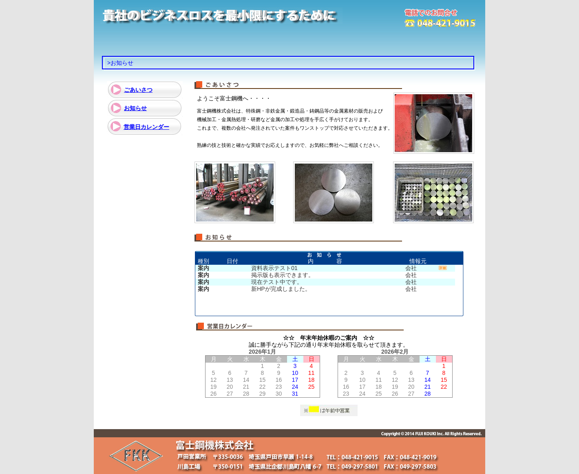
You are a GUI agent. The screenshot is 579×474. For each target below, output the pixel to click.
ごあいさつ (138, 89)
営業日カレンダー (146, 127)
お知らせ (135, 108)
